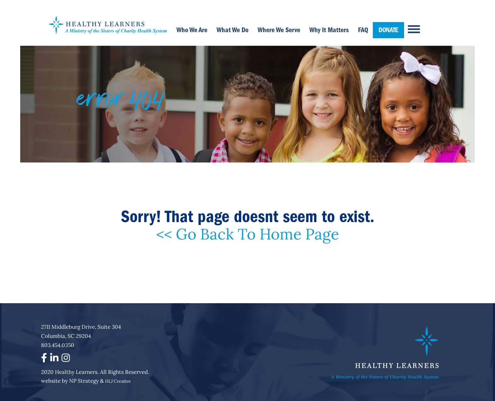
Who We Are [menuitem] (191, 30)
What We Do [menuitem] (232, 30)
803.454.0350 (57, 345)
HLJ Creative (118, 381)
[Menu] (411, 25)
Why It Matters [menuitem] (329, 30)
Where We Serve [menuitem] (279, 30)
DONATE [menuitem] (388, 30)
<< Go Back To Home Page (247, 234)
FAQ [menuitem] (363, 30)
